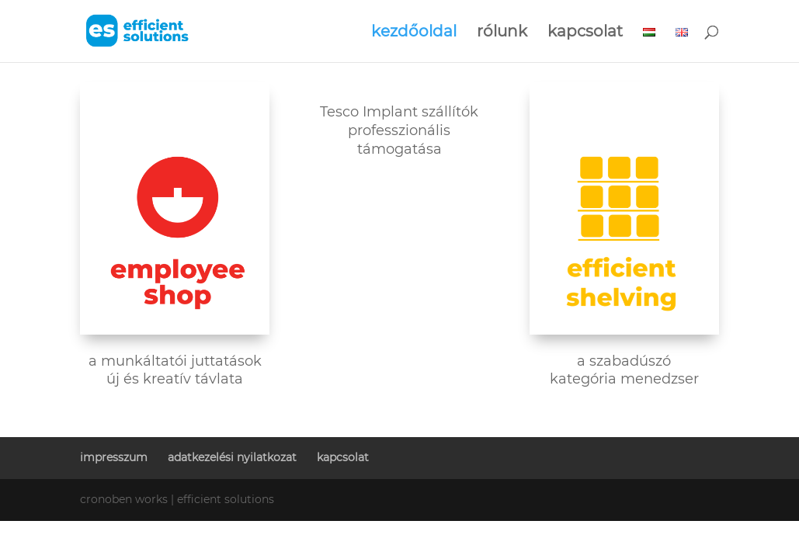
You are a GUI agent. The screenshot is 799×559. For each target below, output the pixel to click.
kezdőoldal (414, 33)
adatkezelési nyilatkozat (232, 457)
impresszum (114, 457)
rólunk (502, 33)
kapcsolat (585, 33)
